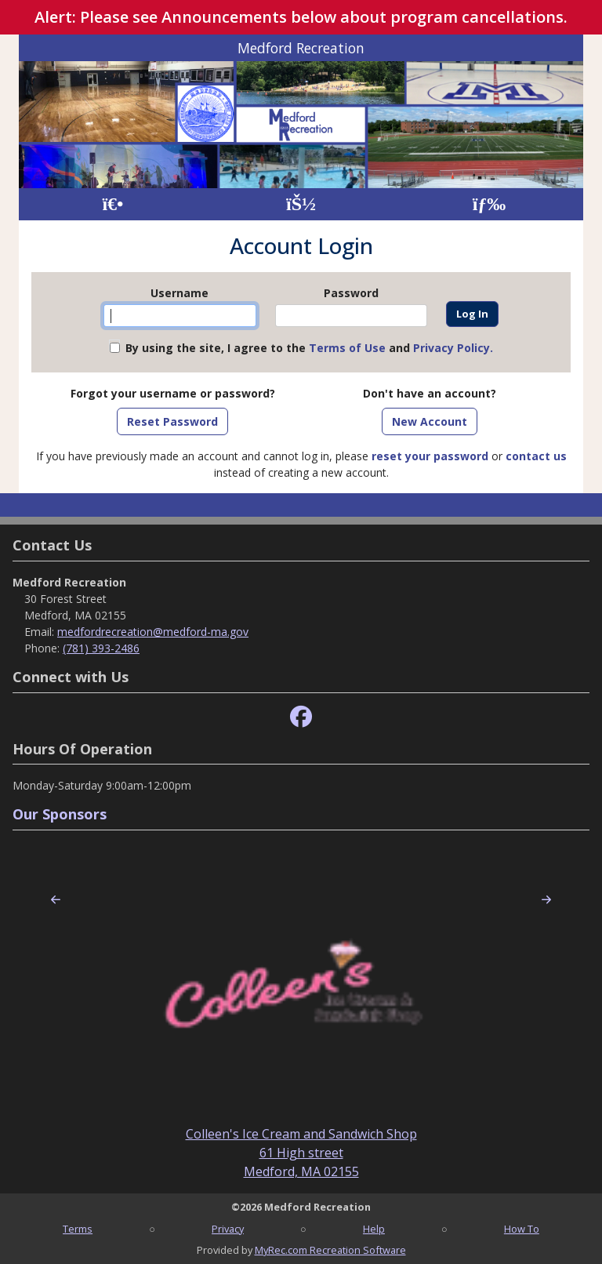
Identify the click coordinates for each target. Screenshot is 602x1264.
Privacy (228, 1229)
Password (351, 292)
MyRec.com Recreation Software (330, 1250)
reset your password (430, 456)
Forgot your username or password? (173, 393)
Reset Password (172, 421)
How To (521, 1229)
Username (179, 292)
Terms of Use (347, 347)
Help (374, 1229)
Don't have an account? (429, 393)
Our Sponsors (60, 814)
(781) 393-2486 (101, 648)
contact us (536, 456)
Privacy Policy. (453, 347)
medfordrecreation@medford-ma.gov (152, 631)
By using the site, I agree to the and (309, 347)
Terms (77, 1229)
